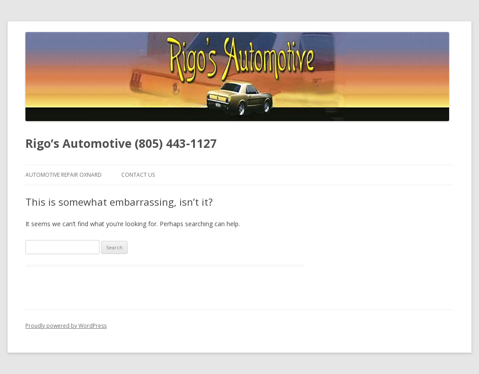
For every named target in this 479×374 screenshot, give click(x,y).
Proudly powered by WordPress (66, 325)
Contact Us (138, 175)
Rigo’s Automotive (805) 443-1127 (121, 143)
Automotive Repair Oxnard (63, 175)
